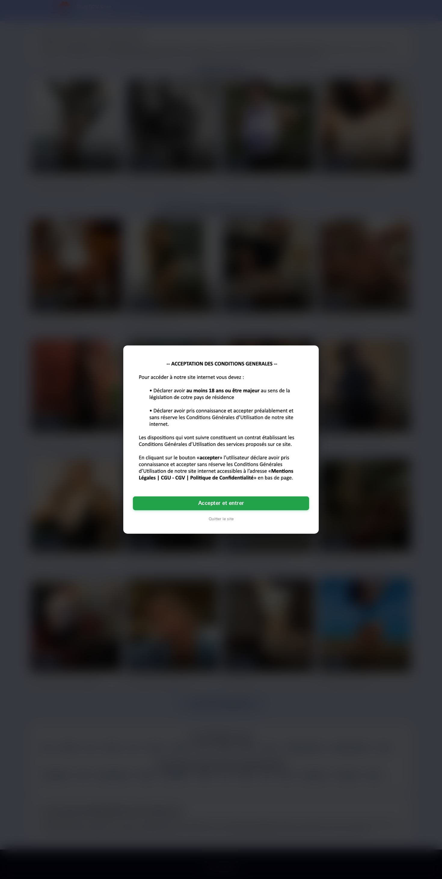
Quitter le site (221, 519)
